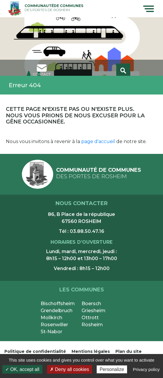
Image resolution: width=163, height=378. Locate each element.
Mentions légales (91, 351)
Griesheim (93, 310)
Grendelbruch (56, 310)
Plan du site (128, 351)
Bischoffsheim (58, 303)
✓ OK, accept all (22, 369)
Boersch (91, 303)
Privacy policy (146, 369)
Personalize (112, 369)
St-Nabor (51, 331)
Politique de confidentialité (35, 351)
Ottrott (90, 317)
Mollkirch (51, 317)
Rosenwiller (54, 324)
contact (42, 70)
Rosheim (92, 324)
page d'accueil (98, 141)
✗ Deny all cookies (69, 369)
